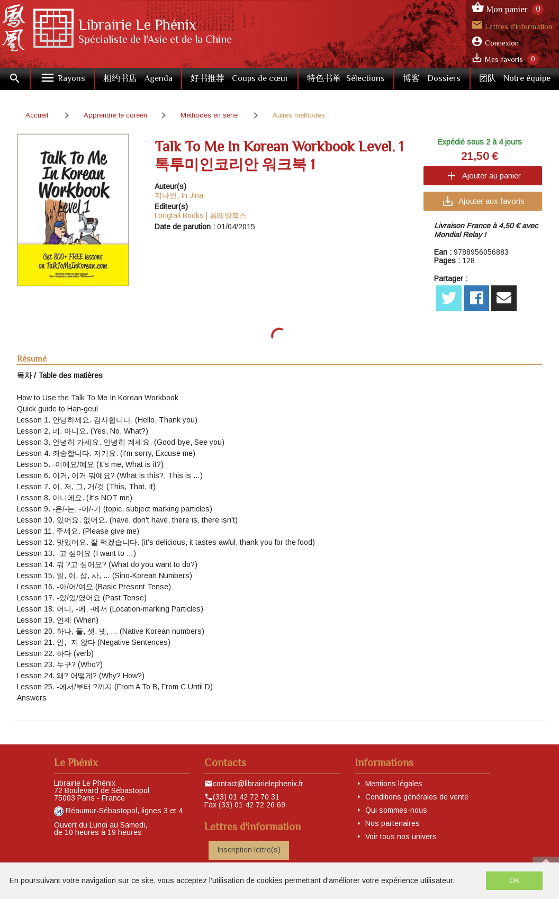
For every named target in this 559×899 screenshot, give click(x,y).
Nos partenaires (392, 823)
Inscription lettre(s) (249, 850)
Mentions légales (393, 783)
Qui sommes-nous (396, 810)
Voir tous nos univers (401, 836)
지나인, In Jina (179, 195)
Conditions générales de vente (416, 797)
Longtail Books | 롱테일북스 (201, 215)
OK (514, 880)
